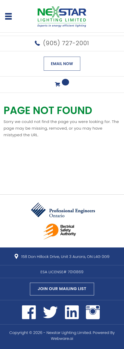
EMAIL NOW (62, 63)
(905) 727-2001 (66, 43)
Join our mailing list (62, 289)
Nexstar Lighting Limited (69, 332)
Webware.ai (62, 338)
